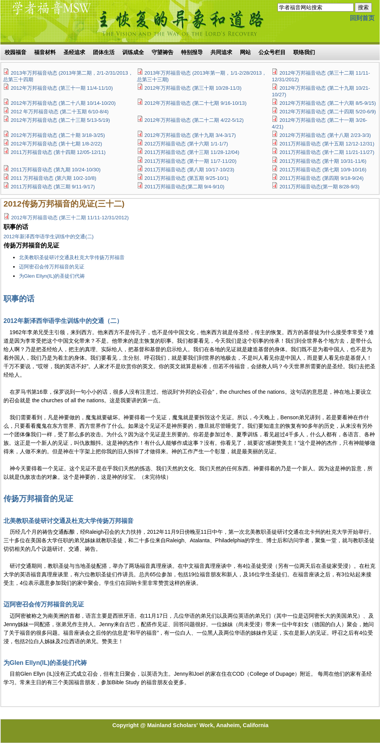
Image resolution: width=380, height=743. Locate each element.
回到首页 (362, 18)
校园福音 (15, 52)
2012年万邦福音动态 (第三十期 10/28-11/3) (192, 88)
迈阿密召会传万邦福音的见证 (51, 267)
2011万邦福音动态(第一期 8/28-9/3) (319, 187)
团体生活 (104, 52)
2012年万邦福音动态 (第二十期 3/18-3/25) (58, 135)
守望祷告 (162, 52)
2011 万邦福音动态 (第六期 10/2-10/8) (53, 178)
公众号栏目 (272, 52)
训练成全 (133, 52)
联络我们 (304, 52)
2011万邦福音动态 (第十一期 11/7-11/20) (190, 161)
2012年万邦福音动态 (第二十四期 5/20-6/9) (327, 111)
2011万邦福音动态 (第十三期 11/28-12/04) (191, 152)
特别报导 (192, 52)
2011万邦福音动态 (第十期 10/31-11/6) (322, 161)
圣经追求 (74, 52)
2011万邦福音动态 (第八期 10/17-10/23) (189, 170)
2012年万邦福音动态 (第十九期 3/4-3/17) (190, 135)
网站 (245, 52)
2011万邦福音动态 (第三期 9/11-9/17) (53, 187)
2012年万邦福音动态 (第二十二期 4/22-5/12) (194, 120)
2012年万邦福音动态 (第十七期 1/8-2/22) (56, 144)
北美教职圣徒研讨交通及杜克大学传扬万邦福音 (72, 257)
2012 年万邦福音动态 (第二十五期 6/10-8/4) (60, 111)
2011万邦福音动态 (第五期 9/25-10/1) (186, 178)
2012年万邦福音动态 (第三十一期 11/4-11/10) (62, 88)
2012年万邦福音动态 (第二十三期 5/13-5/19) (60, 120)
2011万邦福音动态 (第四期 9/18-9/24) (321, 178)
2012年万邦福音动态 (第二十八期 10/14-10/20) (63, 103)
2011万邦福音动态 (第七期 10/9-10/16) (322, 170)
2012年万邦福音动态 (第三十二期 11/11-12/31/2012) (70, 217)
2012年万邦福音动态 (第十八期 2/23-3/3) (325, 135)
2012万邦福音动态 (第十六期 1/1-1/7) (186, 144)
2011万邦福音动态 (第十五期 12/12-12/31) (326, 144)
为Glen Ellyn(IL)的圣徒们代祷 (52, 276)
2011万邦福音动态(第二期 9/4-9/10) (184, 187)
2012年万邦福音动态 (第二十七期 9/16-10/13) (195, 103)
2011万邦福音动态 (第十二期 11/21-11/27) (326, 152)
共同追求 (221, 52)
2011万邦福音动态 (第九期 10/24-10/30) (56, 170)
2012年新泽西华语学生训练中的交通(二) (48, 236)
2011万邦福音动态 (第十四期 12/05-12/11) (58, 152)
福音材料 (45, 52)
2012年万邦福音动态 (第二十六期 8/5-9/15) (327, 103)
